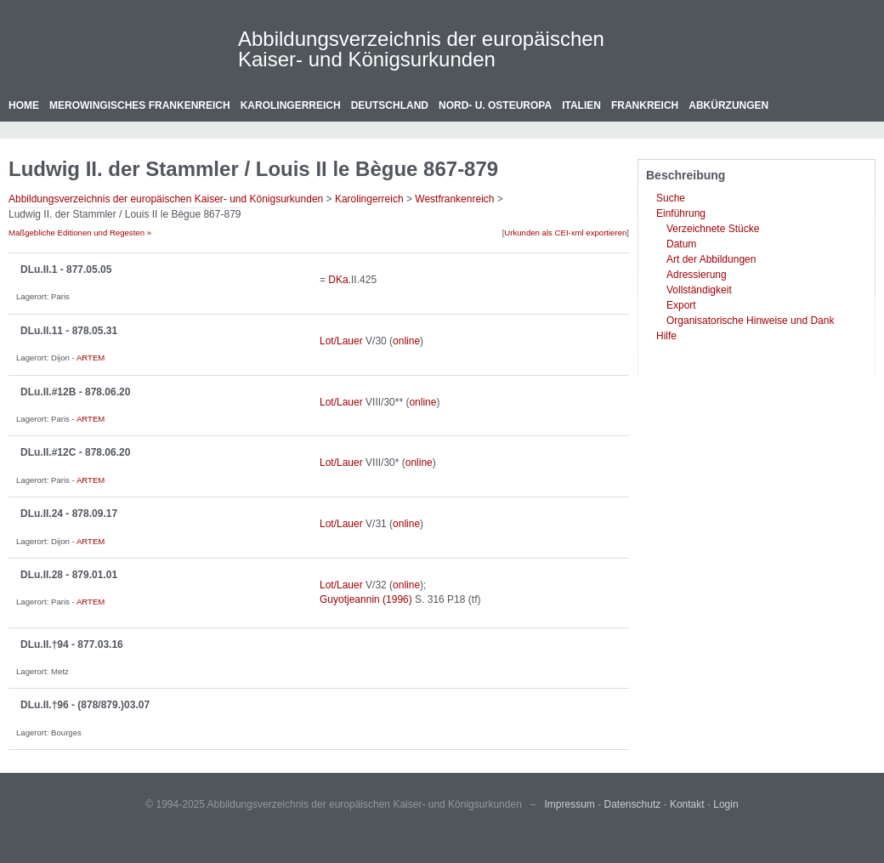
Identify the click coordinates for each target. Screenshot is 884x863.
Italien (581, 105)
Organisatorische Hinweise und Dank (750, 320)
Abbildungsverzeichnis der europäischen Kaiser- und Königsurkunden (421, 49)
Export (681, 305)
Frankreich (644, 105)
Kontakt (687, 804)
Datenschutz (632, 804)
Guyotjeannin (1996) (366, 599)
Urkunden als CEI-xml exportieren (565, 232)
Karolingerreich (291, 105)
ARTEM (90, 357)
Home (23, 105)
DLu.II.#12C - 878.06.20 (75, 452)
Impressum (570, 804)
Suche (670, 198)
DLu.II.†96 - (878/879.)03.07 (85, 705)
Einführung (681, 213)
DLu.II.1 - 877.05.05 (65, 269)
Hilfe (666, 336)
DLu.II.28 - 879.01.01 (68, 575)
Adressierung (696, 275)
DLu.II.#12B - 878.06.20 (75, 392)
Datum (681, 244)
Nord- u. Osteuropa (495, 105)
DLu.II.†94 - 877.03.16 (71, 644)
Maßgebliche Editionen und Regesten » (79, 232)
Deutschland (389, 105)
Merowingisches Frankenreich (139, 105)
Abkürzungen (728, 105)
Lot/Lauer (341, 341)
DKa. (339, 280)
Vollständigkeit (699, 290)
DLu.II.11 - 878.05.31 (68, 331)
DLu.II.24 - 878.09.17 (68, 514)
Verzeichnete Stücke (712, 229)
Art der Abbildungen (711, 259)
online (406, 341)
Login (725, 804)
